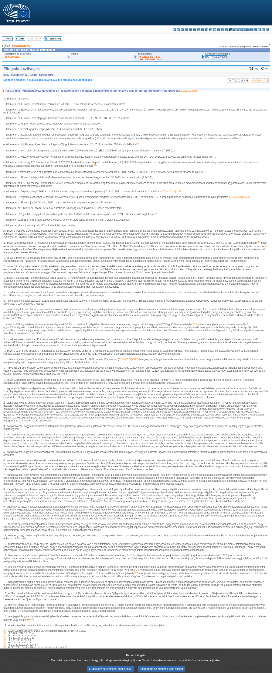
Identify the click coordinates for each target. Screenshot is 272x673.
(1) (4, 631)
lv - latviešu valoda (222, 29)
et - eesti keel (194, 29)
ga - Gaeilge (210, 29)
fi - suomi (263, 29)
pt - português (247, 29)
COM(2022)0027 (128, 359)
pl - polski (243, 29)
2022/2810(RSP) (21, 46)
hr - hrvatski (214, 29)
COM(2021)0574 (239, 197)
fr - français (206, 29)
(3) (4, 635)
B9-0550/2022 (12, 57)
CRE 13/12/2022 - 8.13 (150, 59)
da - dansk (186, 29)
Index (9, 39)
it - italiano (218, 29)
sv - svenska (267, 29)
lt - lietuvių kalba (226, 29)
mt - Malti (235, 29)
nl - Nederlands (239, 29)
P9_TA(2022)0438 (216, 57)
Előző (21, 39)
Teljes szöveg (55, 39)
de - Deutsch (190, 29)
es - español (178, 29)
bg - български (174, 29)
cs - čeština (182, 29)
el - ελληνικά (198, 29)
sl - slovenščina (259, 29)
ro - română (251, 29)
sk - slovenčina (255, 29)
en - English (202, 29)
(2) (4, 633)
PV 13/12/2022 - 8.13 (149, 57)
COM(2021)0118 (172, 191)
